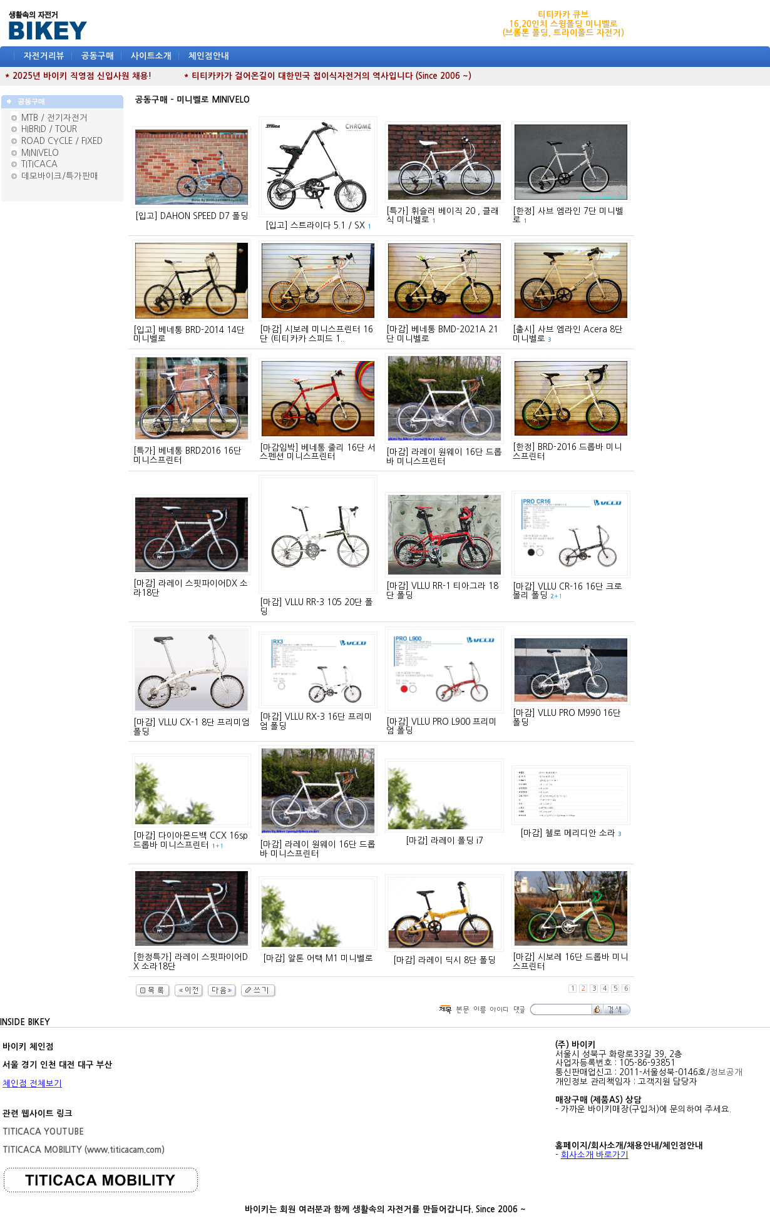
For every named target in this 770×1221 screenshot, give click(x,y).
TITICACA (39, 164)
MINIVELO (40, 153)
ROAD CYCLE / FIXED (62, 141)
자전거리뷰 (44, 56)
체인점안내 (208, 56)
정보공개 (726, 1072)
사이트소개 (151, 56)
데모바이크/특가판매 (59, 176)
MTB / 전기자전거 (54, 118)
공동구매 (97, 56)
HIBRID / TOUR (49, 129)
